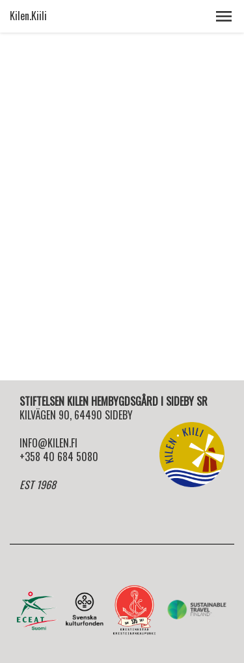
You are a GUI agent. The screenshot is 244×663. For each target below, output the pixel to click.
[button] (223, 16)
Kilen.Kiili (28, 16)
